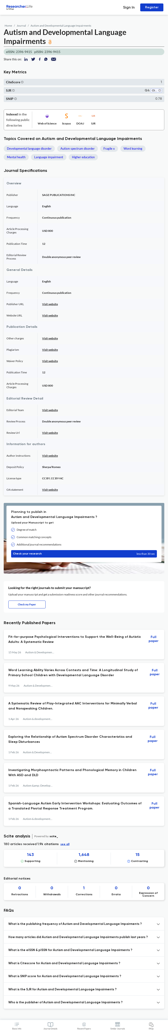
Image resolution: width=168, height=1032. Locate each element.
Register (152, 7)
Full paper (154, 639)
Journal (21, 25)
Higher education (83, 157)
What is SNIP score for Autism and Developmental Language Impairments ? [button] (64, 976)
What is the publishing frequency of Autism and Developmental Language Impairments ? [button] (75, 924)
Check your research (84, 554)
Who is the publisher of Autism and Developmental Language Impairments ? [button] (65, 1002)
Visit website (50, 304)
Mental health (16, 157)
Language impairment (48, 157)
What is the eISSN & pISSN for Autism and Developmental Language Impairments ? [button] (70, 950)
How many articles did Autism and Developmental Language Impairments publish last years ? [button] (78, 937)
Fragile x (109, 148)
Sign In (129, 7)
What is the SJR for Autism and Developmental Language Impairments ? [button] (62, 989)
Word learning (133, 148)
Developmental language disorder (29, 148)
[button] (22, 82)
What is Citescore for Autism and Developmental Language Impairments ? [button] (64, 963)
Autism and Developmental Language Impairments (61, 25)
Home (8, 25)
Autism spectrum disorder (77, 148)
